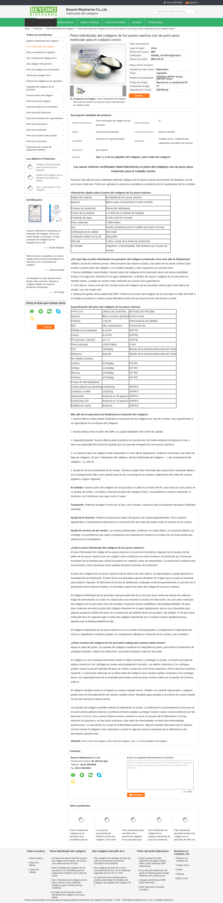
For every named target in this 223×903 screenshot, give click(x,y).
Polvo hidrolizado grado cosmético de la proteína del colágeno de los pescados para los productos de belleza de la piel (133, 838)
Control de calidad (34, 870)
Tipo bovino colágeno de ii (38, 75)
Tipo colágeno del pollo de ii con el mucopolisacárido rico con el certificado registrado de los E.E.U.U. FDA (112, 870)
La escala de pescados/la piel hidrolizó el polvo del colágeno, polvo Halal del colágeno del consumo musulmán (106, 838)
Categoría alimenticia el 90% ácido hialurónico (152, 881)
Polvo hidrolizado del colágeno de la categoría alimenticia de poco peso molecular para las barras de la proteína (159, 838)
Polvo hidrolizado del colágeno (60, 29)
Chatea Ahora (155, 22)
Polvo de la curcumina (36, 141)
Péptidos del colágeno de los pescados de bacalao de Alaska (49, 178)
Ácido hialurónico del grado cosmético (151, 888)
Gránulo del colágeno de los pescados (44, 81)
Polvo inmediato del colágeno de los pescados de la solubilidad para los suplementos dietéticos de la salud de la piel (80, 838)
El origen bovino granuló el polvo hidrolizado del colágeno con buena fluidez (68, 895)
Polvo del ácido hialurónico (38, 112)
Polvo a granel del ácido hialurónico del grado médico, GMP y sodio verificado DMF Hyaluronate (153, 862)
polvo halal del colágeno (118, 741)
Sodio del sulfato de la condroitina (42, 107)
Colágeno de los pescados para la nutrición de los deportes (48, 167)
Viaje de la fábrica (34, 863)
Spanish (193, 2)
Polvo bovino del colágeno (38, 101)
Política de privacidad (34, 900)
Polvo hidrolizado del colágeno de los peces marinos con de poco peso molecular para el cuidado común (99, 102)
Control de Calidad (115, 22)
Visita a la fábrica (89, 22)
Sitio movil (182, 878)
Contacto (137, 22)
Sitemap (180, 874)
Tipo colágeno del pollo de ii (39, 64)
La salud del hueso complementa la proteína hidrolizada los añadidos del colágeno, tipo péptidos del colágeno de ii (112, 881)
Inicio (27, 29)
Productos (38, 29)
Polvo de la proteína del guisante (41, 135)
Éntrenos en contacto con (182, 859)
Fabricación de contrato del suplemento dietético (39, 148)
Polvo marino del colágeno (94, 741)
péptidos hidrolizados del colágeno (42, 41)
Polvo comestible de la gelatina (40, 52)
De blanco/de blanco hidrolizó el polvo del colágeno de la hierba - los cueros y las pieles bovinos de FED (69, 861)
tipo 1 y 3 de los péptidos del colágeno (149, 741)
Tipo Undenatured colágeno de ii (41, 58)
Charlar (141, 95)
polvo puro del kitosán (36, 130)
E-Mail (179, 869)
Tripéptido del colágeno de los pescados (40, 88)
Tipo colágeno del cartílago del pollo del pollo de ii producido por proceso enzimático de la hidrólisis (112, 861)
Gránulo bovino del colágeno (39, 95)
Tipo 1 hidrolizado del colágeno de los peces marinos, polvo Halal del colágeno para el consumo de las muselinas (69, 884)
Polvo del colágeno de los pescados (43, 69)
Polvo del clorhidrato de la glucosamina (44, 118)
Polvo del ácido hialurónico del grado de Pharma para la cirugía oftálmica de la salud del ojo (154, 873)
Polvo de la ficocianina (36, 124)
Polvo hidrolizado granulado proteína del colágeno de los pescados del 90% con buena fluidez (184, 836)
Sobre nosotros (65, 22)
